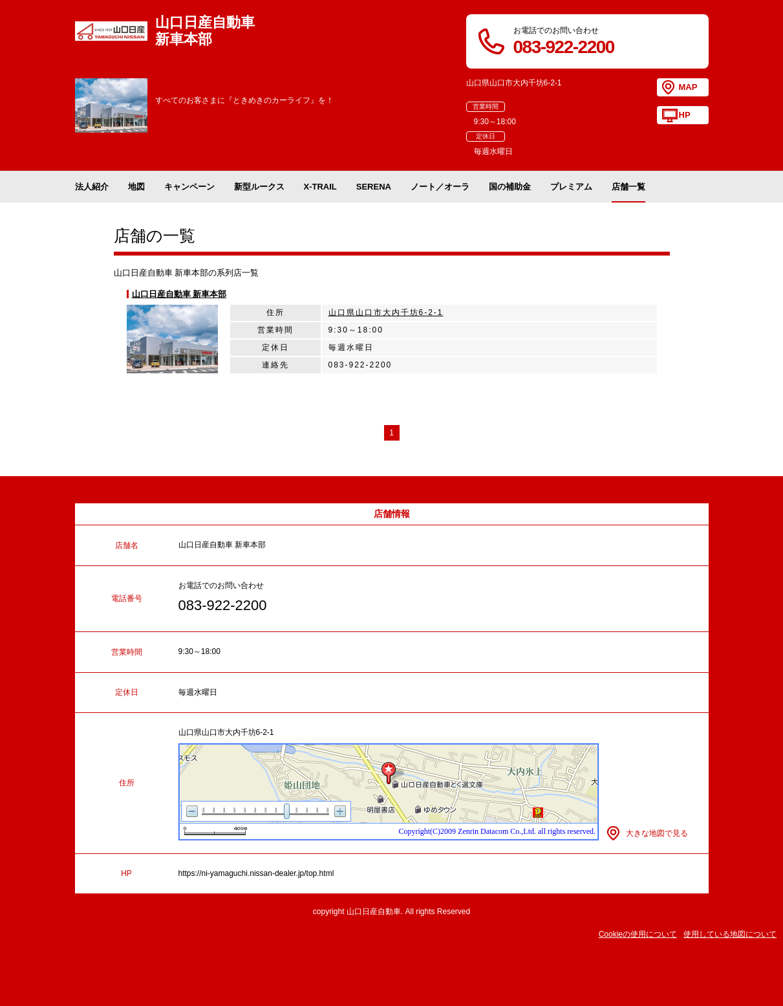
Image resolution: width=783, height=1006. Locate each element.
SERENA (373, 186)
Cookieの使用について (638, 934)
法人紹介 (92, 186)
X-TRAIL (320, 186)
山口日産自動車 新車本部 (179, 294)
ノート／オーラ (440, 186)
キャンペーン (189, 186)
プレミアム (571, 186)
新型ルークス (259, 186)
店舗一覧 (628, 186)
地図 (136, 186)
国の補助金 (510, 186)
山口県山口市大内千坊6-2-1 (386, 312)
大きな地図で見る (657, 833)
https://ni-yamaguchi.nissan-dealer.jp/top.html (256, 873)
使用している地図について (730, 934)
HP (685, 115)
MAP (688, 87)
